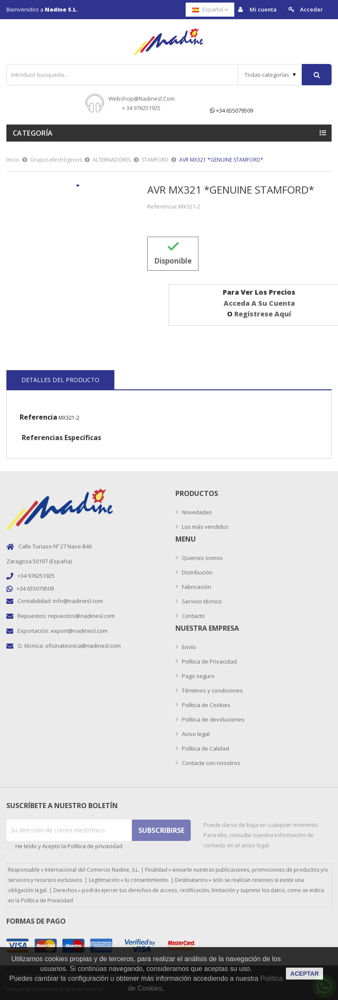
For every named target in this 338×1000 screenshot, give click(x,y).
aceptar (304, 973)
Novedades (196, 512)
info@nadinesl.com (78, 601)
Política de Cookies (205, 705)
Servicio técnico (201, 601)
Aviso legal (195, 734)
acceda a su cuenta (259, 303)
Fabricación (196, 587)
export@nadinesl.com (79, 631)
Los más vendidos (205, 526)
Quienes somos (202, 558)
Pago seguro (198, 676)
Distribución (197, 572)
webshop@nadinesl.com (141, 98)
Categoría (33, 133)
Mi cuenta (257, 9)
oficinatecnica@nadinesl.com (83, 645)
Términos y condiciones (212, 690)
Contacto (193, 616)
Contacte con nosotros (210, 763)
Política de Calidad (205, 748)
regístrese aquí (262, 314)
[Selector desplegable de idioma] (210, 9)
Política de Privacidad (209, 661)
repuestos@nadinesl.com (81, 616)
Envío (188, 647)
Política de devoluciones (213, 719)
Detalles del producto (60, 380)
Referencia (38, 417)
